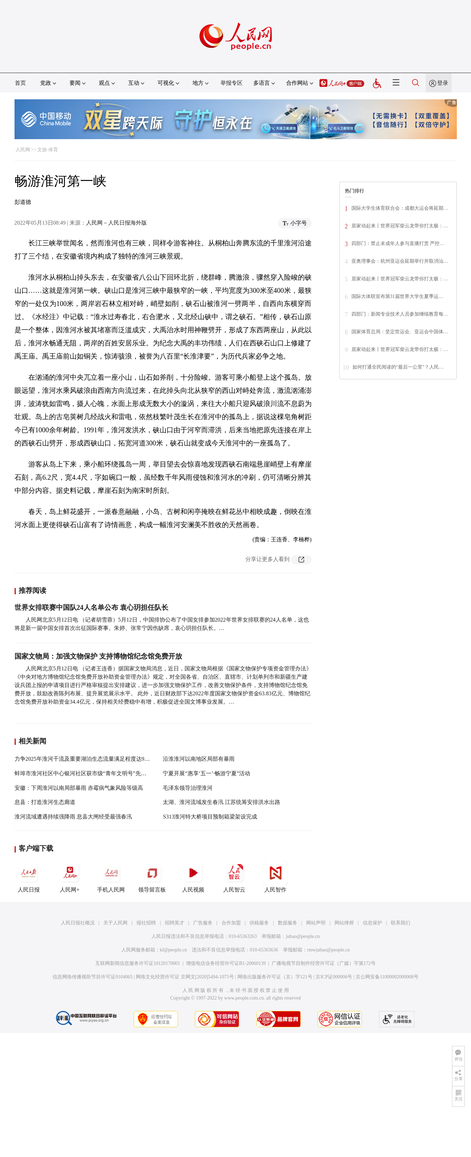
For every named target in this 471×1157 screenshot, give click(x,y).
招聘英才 (174, 922)
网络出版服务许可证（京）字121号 (274, 976)
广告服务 (203, 922)
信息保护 (372, 922)
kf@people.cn (173, 949)
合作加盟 (231, 922)
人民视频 (193, 877)
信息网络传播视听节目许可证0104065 (92, 976)
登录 (442, 83)
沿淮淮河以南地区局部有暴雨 (199, 759)
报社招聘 (146, 922)
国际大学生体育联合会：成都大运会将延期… (399, 208)
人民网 (23, 149)
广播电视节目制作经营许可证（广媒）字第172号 (324, 963)
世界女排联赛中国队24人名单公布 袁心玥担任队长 (91, 607)
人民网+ (70, 877)
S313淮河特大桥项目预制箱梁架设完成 (210, 817)
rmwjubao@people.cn (328, 949)
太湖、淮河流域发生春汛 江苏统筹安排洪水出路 (221, 802)
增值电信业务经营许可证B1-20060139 (226, 963)
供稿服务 (259, 922)
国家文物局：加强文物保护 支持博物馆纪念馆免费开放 (98, 656)
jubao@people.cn (303, 936)
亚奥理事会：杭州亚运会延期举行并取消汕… (399, 261)
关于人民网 (115, 922)
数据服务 (287, 922)
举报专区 (231, 83)
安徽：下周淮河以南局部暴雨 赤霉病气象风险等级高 (79, 788)
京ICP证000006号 (333, 976)
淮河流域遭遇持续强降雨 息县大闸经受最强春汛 (73, 817)
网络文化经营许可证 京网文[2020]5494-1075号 (185, 976)
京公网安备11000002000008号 (387, 976)
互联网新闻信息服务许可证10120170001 (137, 963)
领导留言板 (152, 877)
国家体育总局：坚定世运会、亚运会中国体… (399, 331)
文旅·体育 (47, 149)
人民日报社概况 (78, 922)
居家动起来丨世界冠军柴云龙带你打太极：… (399, 225)
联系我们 (400, 922)
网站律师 (344, 922)
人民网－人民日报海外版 (116, 223)
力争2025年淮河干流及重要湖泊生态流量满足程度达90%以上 (89, 759)
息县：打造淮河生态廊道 (45, 802)
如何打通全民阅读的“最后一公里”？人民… (398, 367)
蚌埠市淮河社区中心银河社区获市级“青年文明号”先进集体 (86, 773)
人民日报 (29, 877)
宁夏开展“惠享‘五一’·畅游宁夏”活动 (206, 773)
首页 (20, 83)
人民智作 (275, 877)
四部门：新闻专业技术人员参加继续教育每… (399, 314)
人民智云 (234, 877)
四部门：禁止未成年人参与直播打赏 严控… (398, 243)
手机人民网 (111, 877)
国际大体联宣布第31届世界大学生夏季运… (397, 296)
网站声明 (316, 922)
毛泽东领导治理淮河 (188, 788)
